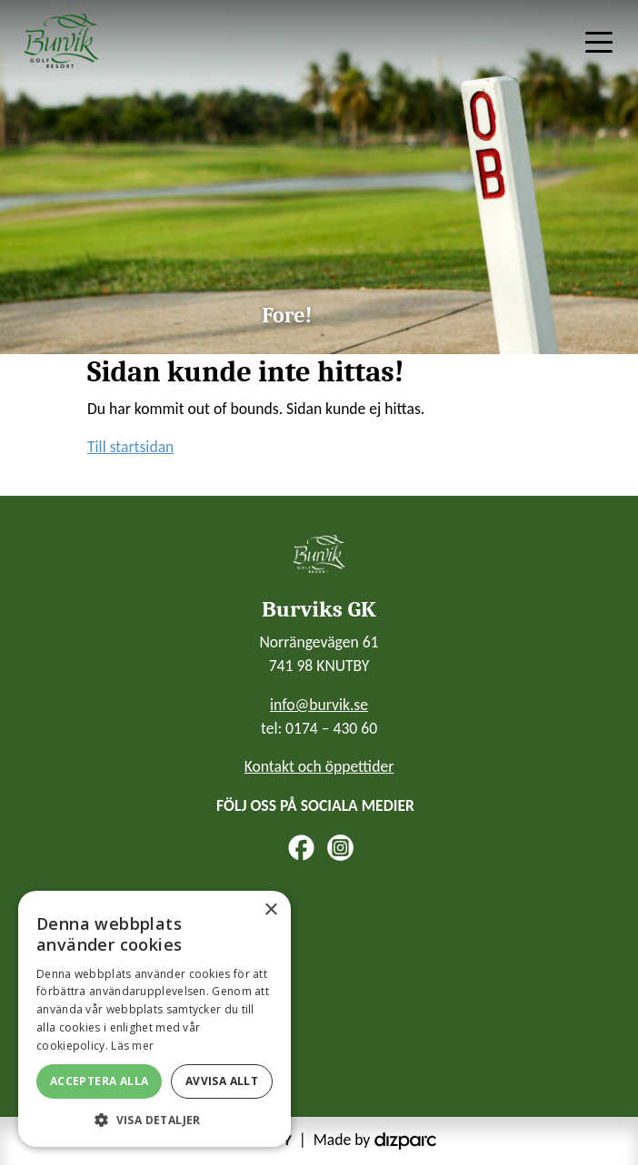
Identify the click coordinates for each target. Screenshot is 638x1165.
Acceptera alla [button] (99, 1081)
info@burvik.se (319, 705)
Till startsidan (130, 447)
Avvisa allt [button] (221, 1081)
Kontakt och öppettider (319, 766)
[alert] (154, 1019)
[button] (154, 1120)
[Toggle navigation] (598, 41)
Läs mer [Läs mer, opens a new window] (132, 1045)
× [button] (270, 910)
